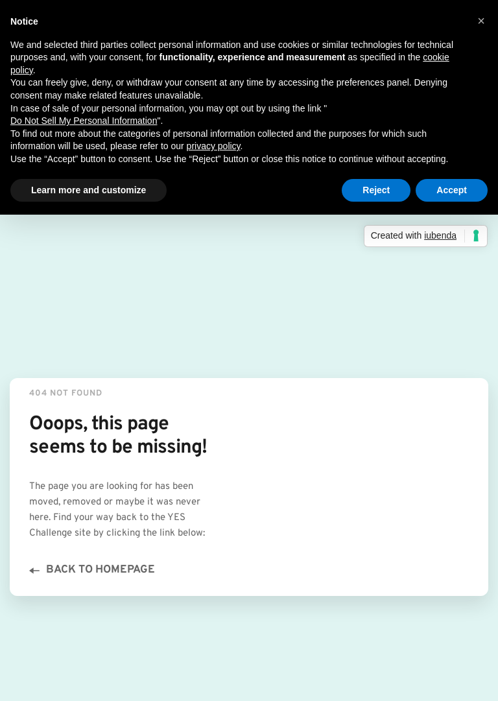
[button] (481, 20)
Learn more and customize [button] (88, 190)
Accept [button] (451, 190)
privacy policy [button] (214, 146)
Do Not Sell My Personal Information (83, 120)
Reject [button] (376, 190)
